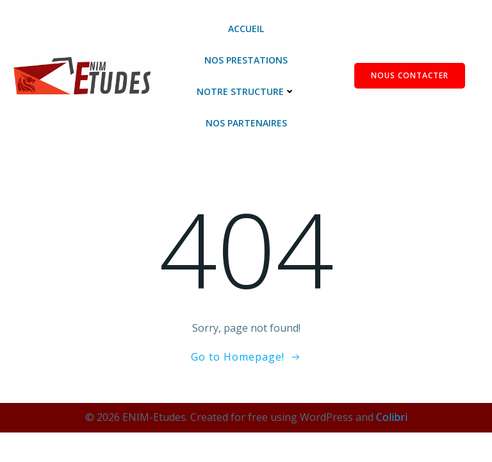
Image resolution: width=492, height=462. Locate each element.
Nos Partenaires (246, 123)
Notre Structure (246, 91)
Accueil (246, 28)
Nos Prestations (246, 60)
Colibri (391, 417)
